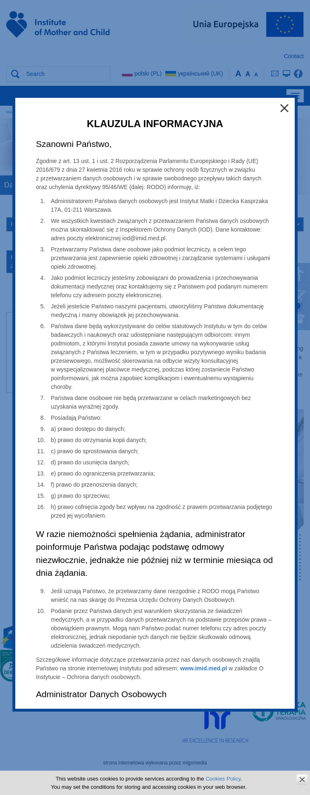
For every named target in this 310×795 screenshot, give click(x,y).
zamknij (302, 779)
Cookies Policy (222, 779)
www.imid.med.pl (203, 668)
